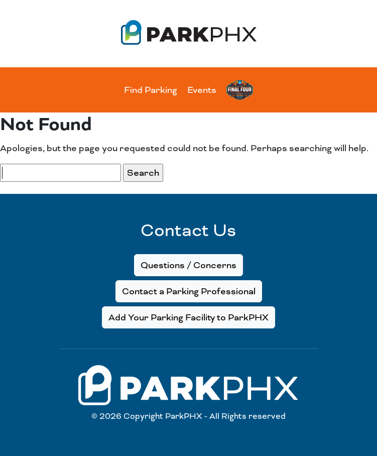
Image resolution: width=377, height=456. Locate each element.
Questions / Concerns (188, 265)
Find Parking (150, 90)
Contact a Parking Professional (189, 291)
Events (201, 90)
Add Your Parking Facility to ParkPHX (188, 317)
